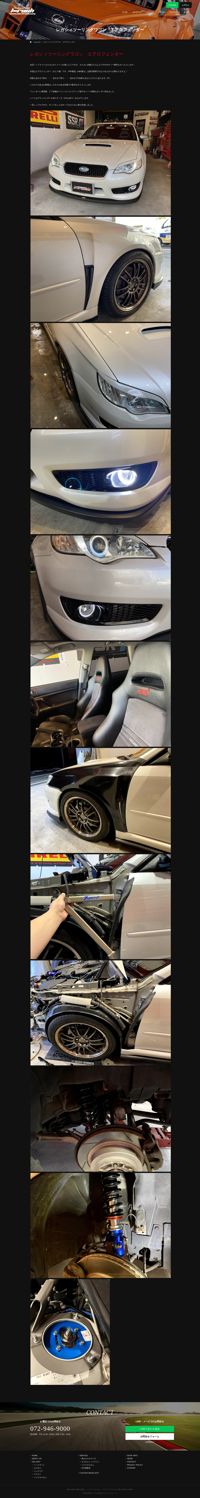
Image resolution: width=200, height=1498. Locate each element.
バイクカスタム (40, 1477)
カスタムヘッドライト (90, 1462)
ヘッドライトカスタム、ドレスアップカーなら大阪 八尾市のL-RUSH (109, 1489)
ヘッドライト (39, 1465)
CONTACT (131, 1462)
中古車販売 (86, 1468)
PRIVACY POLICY (135, 1465)
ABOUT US (37, 1459)
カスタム (37, 1468)
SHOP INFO (132, 1455)
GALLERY (36, 1462)
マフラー (37, 1474)
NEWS (130, 1459)
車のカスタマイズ (89, 1459)
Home (35, 1455)
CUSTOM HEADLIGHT (89, 1473)
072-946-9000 (50, 1428)
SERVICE (83, 1455)
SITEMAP (131, 1468)
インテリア (38, 1471)
